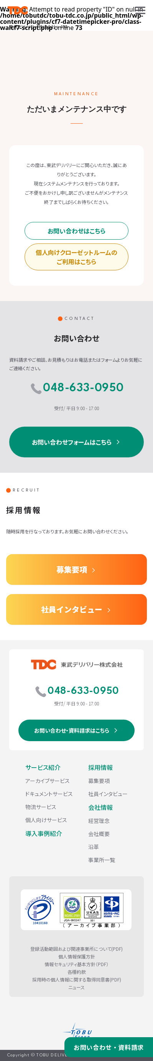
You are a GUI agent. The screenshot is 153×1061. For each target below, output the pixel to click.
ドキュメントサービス (49, 794)
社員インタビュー (71, 609)
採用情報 (100, 767)
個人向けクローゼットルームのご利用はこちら (76, 257)
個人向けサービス (46, 820)
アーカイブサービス (47, 781)
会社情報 (100, 807)
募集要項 (71, 569)
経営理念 (99, 820)
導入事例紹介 (43, 833)
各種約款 (76, 972)
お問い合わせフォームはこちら (72, 442)
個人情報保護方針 (76, 956)
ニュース (76, 987)
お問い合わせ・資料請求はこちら (71, 730)
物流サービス (40, 807)
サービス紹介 (43, 767)
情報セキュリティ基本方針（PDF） (76, 964)
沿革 (93, 847)
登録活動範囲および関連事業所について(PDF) (76, 949)
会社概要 (99, 834)
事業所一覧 (101, 860)
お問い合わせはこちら (76, 230)
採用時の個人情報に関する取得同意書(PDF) (76, 980)
